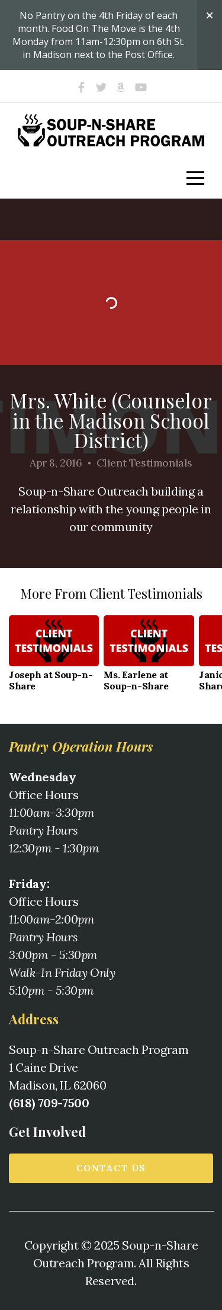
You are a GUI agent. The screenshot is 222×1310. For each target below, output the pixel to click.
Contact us (111, 1168)
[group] (54, 658)
